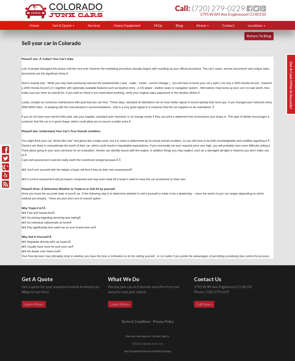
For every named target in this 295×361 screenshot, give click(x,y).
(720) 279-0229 (218, 8)
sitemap (130, 336)
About (202, 25)
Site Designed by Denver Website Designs (147, 351)
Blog (179, 25)
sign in (165, 336)
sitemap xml (143, 336)
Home (34, 25)
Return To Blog (259, 36)
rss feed (156, 336)
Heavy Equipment (127, 25)
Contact (228, 25)
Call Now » (204, 304)
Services (94, 25)
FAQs (158, 25)
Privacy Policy (163, 321)
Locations (256, 25)
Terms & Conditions (135, 321)
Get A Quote (63, 25)
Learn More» (34, 304)
